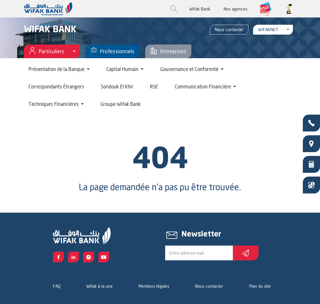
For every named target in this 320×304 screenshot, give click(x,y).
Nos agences (235, 8)
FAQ (57, 286)
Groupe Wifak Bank (120, 104)
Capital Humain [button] (122, 69)
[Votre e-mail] (199, 253)
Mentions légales (154, 286)
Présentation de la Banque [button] (57, 69)
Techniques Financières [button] (54, 104)
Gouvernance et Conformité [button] (190, 69)
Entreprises (168, 51)
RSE (154, 86)
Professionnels (112, 51)
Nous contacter (229, 29)
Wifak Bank (199, 8)
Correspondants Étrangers (56, 86)
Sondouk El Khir (117, 86)
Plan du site (260, 286)
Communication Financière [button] (203, 86)
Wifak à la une (99, 286)
